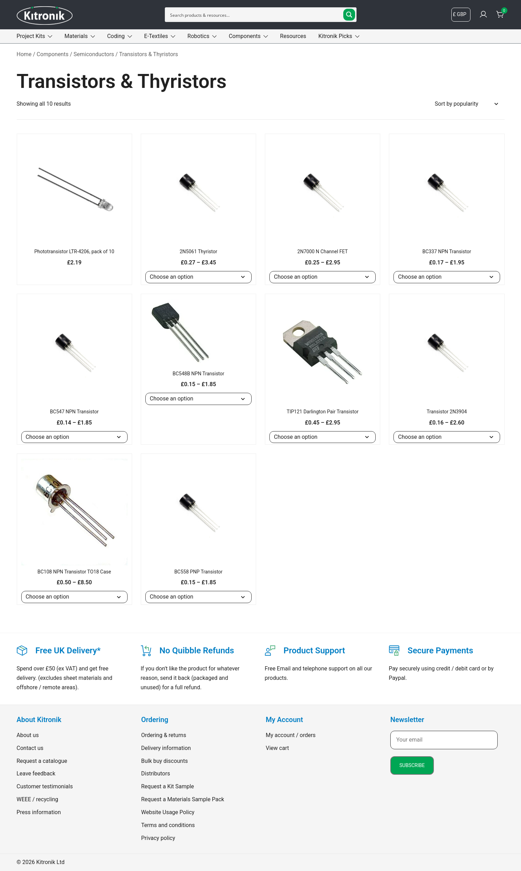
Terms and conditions (168, 825)
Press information (39, 812)
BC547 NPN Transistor (74, 411)
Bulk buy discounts (164, 761)
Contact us (30, 748)
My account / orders (291, 735)
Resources (293, 36)
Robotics (198, 36)
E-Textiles (156, 36)
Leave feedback (36, 773)
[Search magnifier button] (349, 15)
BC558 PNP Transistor (198, 572)
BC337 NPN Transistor (446, 251)
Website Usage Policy (167, 812)
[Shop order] (466, 104)
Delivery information (166, 748)
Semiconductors (94, 54)
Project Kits (31, 36)
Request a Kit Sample (167, 786)
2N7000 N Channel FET (322, 251)
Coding (115, 36)
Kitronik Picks (335, 36)
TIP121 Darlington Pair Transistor (323, 411)
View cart (277, 748)
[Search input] (255, 14)
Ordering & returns (163, 735)
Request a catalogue (42, 761)
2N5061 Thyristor (198, 251)
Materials (76, 36)
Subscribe (412, 765)
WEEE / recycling (38, 799)
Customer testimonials (45, 786)
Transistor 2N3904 (447, 411)
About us (28, 735)
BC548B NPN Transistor (198, 373)
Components (244, 36)
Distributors (155, 773)
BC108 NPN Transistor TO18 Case (74, 572)
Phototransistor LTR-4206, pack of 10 (74, 251)
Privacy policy (158, 838)
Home (24, 54)
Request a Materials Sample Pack (182, 799)
